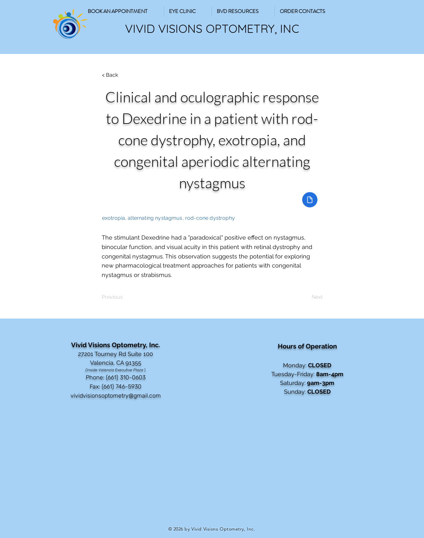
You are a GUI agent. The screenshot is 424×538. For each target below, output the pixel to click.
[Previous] (123, 297)
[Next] (306, 297)
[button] (243, 11)
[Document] (309, 199)
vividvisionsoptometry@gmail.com (116, 395)
